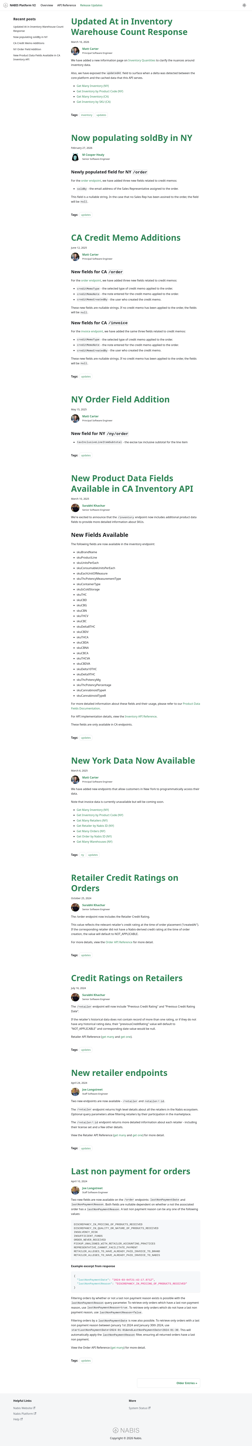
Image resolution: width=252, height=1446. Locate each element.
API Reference (66, 5)
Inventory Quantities (141, 60)
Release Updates (91, 5)
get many (108, 1037)
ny (82, 854)
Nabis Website (24, 1408)
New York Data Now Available (133, 760)
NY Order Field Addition (27, 49)
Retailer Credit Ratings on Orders (124, 883)
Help (18, 1419)
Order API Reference (119, 942)
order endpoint (91, 181)
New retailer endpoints (119, 1072)
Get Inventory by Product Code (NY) (100, 91)
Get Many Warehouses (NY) (94, 842)
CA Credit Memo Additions (28, 43)
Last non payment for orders (130, 1171)
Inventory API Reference (141, 716)
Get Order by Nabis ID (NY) (94, 836)
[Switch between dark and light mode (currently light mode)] (244, 5)
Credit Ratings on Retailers (127, 978)
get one (126, 1037)
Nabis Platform (24, 1414)
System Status (139, 1408)
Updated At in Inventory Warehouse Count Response (38, 29)
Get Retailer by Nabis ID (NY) (95, 826)
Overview (47, 5)
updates (101, 115)
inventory (86, 115)
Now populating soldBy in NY (30, 37)
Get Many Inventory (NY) (93, 86)
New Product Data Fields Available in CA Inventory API (36, 57)
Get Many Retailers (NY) (92, 820)
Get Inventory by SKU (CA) (94, 102)
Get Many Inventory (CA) (93, 96)
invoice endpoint (92, 331)
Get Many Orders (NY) (91, 831)
